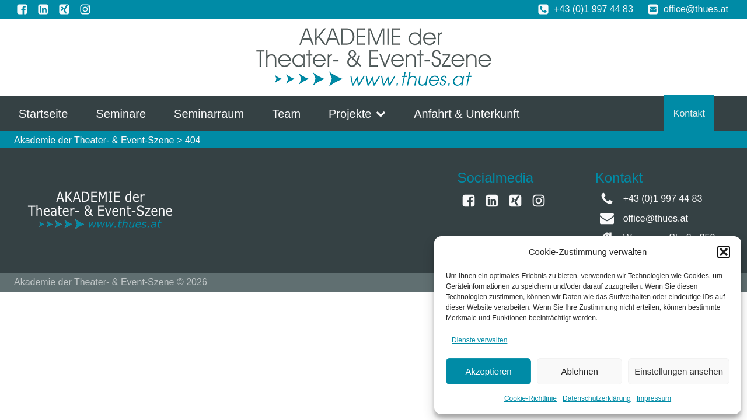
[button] (723, 252)
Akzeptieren (488, 371)
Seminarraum (209, 113)
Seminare (121, 113)
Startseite (43, 113)
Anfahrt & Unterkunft (466, 113)
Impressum (654, 398)
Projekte (357, 113)
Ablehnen (579, 371)
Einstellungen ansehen (678, 371)
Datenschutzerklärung (597, 398)
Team (286, 113)
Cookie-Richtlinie (530, 398)
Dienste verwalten (479, 340)
